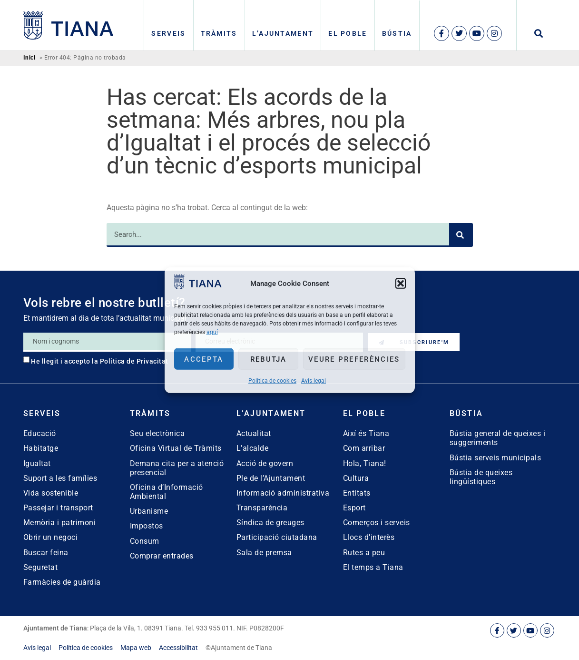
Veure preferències (354, 359)
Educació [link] (39, 433)
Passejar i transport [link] (58, 507)
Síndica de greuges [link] (270, 522)
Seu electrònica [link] (157, 433)
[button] (400, 283)
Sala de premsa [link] (264, 552)
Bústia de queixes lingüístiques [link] (481, 477)
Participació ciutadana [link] (276, 537)
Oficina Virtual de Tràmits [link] (176, 448)
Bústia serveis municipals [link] (495, 457)
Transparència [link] (262, 507)
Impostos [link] (146, 525)
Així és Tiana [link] (366, 433)
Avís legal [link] (313, 380)
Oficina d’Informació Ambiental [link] (166, 492)
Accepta (203, 359)
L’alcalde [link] (252, 448)
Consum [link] (144, 541)
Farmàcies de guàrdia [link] (62, 582)
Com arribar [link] (364, 448)
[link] (198, 286)
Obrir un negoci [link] (50, 537)
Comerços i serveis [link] (376, 522)
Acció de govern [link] (265, 463)
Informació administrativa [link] (283, 493)
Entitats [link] (357, 493)
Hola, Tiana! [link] (364, 463)
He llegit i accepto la (99, 361)
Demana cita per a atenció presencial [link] (177, 468)
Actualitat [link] (253, 433)
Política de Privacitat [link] (134, 361)
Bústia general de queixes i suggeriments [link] (498, 438)
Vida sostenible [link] (51, 493)
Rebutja (268, 359)
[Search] (461, 235)
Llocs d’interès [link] (369, 537)
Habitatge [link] (41, 448)
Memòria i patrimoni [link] (59, 522)
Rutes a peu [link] (364, 552)
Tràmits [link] (219, 33)
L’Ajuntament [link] (283, 33)
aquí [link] (212, 332)
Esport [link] (354, 507)
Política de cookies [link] (272, 380)
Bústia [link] (397, 33)
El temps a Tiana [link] (373, 567)
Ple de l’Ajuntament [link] (270, 478)
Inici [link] (29, 58)
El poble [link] (347, 33)
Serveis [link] (168, 33)
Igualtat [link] (37, 463)
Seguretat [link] (40, 567)
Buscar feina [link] (46, 552)
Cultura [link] (356, 478)
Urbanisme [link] (149, 511)
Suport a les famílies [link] (60, 478)
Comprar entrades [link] (162, 555)
